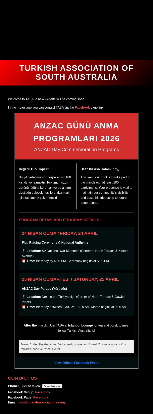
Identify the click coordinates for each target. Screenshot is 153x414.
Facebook (82, 107)
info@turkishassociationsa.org (41, 402)
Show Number (52, 386)
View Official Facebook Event (76, 362)
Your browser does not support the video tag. (76, 30)
